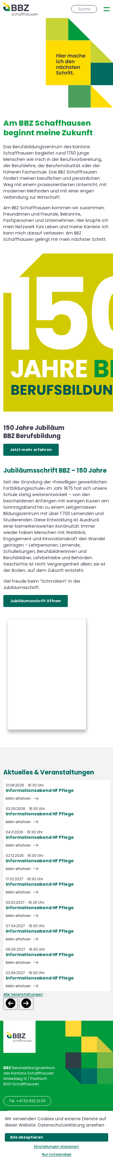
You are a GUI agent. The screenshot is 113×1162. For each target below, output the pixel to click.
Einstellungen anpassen (56, 1146)
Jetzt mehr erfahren (31, 449)
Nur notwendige (56, 1154)
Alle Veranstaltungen (23, 994)
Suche (84, 8)
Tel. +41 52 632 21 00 (27, 1100)
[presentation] (107, 9)
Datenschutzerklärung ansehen (71, 1125)
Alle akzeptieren (26, 1137)
